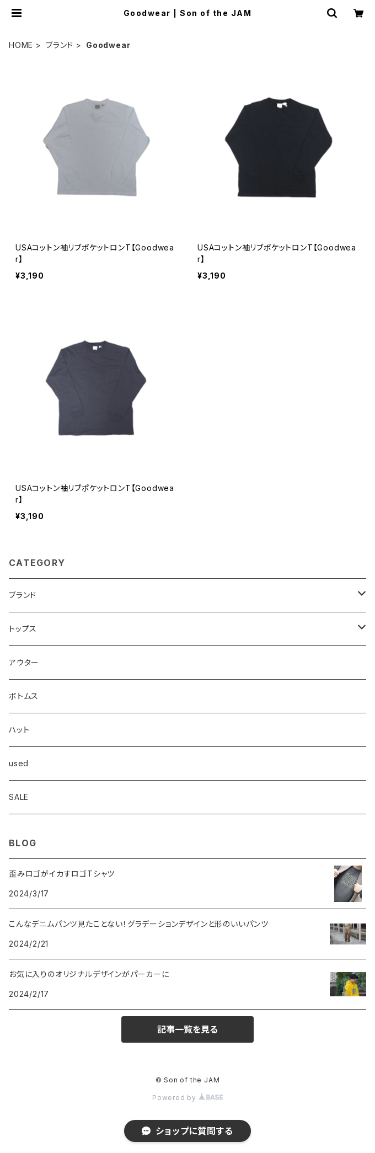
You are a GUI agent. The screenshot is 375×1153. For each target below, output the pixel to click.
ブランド (59, 45)
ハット (19, 729)
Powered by (187, 1097)
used (19, 763)
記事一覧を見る (187, 1029)
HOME (21, 45)
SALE (19, 797)
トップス (23, 628)
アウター (24, 662)
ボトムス (24, 696)
